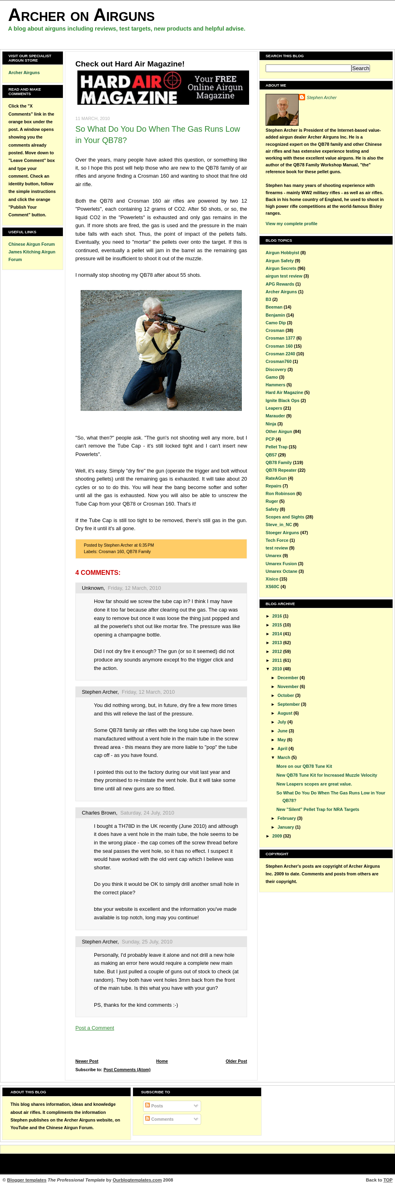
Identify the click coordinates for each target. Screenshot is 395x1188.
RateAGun (276, 478)
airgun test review (284, 276)
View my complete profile (291, 223)
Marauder (275, 415)
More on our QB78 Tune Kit (304, 766)
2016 (277, 616)
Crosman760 (278, 361)
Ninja (271, 423)
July (282, 721)
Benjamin (275, 315)
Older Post (236, 1061)
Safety (272, 509)
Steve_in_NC (279, 524)
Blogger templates (27, 1180)
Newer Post (86, 1061)
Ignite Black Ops (282, 400)
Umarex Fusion (281, 563)
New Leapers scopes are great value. (314, 784)
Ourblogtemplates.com (137, 1180)
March (284, 757)
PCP (270, 439)
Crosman (275, 330)
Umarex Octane (281, 571)
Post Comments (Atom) (127, 1070)
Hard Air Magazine (284, 392)
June (283, 730)
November (288, 686)
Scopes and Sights (285, 516)
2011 (277, 660)
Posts (154, 1105)
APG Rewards (280, 284)
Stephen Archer (99, 692)
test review (277, 547)
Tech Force (277, 540)
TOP (388, 1180)
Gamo (272, 377)
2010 (277, 668)
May (282, 739)
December (288, 677)
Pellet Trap (276, 446)
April (282, 748)
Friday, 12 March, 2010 (134, 588)
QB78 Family (139, 551)
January (286, 827)
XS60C (272, 586)
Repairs (273, 485)
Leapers (274, 408)
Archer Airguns (24, 72)
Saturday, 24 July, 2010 (147, 813)
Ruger (272, 501)
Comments (159, 1119)
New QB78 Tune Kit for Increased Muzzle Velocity (326, 775)
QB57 (271, 454)
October (286, 695)
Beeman (274, 307)
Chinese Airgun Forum (31, 244)
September (289, 704)
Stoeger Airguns (282, 532)
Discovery (276, 369)
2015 (277, 624)
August (285, 713)
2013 (277, 642)
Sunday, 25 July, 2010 (147, 942)
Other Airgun (279, 431)
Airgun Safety (280, 260)
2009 (277, 835)
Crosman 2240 (280, 353)
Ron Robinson (280, 493)
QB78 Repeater (281, 470)
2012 (277, 651)
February (287, 818)
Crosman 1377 (280, 338)
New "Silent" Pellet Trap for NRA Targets (318, 809)
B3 (268, 299)
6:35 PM (146, 545)
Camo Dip (276, 322)
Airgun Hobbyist (282, 252)
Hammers (275, 384)
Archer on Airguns (81, 15)
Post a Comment (94, 1028)
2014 (277, 633)
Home (162, 1061)
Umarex (273, 555)
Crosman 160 (111, 551)
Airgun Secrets (281, 268)
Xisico (272, 578)
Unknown (93, 588)
